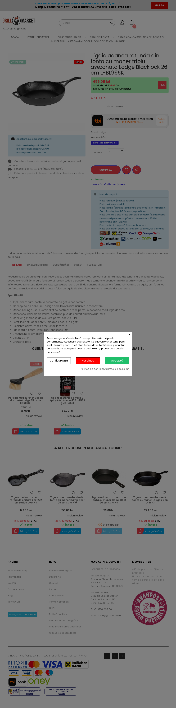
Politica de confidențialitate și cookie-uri (105, 369)
